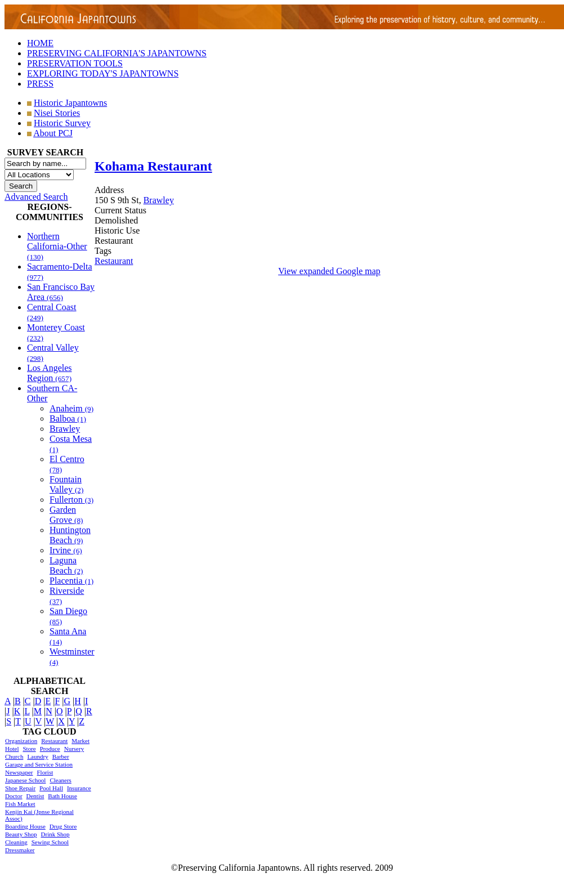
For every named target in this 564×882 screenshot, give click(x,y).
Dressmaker (20, 850)
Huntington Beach (70, 535)
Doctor (14, 796)
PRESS (40, 83)
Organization (21, 740)
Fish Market (20, 803)
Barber (60, 756)
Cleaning (16, 842)
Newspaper (19, 772)
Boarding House (25, 826)
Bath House (62, 796)
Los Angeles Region (49, 373)
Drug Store (63, 826)
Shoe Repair (20, 788)
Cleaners (60, 780)
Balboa (68, 418)
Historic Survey (62, 123)
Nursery (74, 748)
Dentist (35, 796)
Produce (50, 748)
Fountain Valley (66, 484)
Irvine (66, 550)
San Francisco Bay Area (61, 292)
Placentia (71, 580)
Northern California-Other (57, 246)
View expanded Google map (329, 271)
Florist (45, 772)
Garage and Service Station (39, 764)
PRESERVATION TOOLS (75, 63)
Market (80, 740)
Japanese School (25, 780)
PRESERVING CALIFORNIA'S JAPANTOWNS (117, 53)
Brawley (65, 428)
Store (29, 748)
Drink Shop (55, 834)
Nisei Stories (57, 113)
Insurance (79, 788)
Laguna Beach (66, 565)
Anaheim (71, 408)
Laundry (37, 756)
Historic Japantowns (70, 103)
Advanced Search (36, 197)
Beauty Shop (21, 834)
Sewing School (50, 842)
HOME (40, 43)
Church (14, 756)
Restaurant (54, 740)
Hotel (12, 748)
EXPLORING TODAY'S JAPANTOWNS (102, 73)
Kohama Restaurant (153, 166)
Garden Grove (66, 515)
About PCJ (53, 133)
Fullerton (71, 499)
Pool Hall (51, 788)
